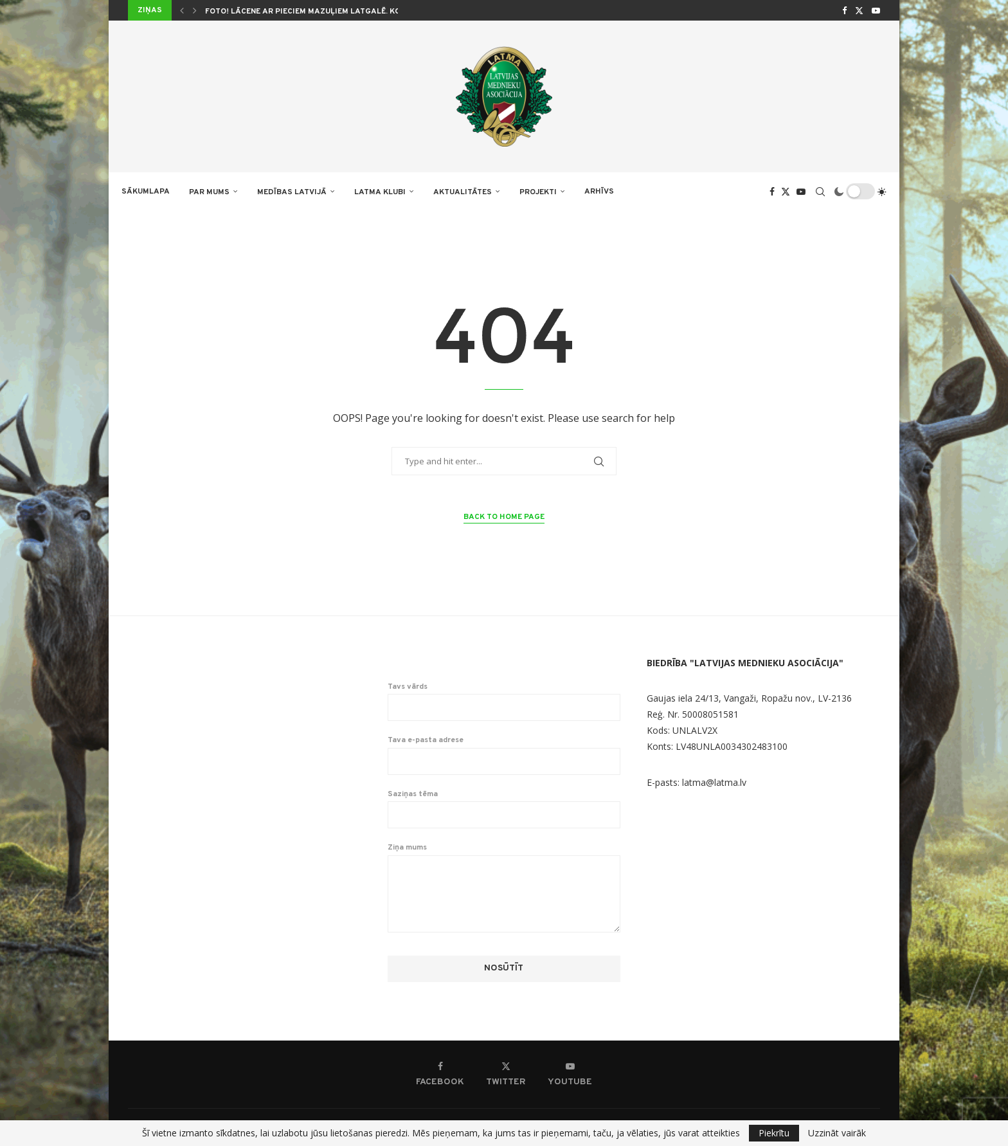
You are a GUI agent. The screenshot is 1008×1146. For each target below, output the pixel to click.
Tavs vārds (504, 702)
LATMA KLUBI (380, 192)
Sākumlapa (146, 191)
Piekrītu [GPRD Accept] (774, 1133)
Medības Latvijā (292, 192)
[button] (182, 10)
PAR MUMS (209, 192)
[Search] (820, 191)
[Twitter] (859, 10)
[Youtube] (876, 10)
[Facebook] (844, 10)
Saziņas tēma (504, 809)
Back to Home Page (504, 517)
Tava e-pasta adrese (504, 755)
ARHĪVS (599, 191)
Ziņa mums (504, 854)
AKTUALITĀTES (462, 192)
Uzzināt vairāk (837, 1133)
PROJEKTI (538, 192)
